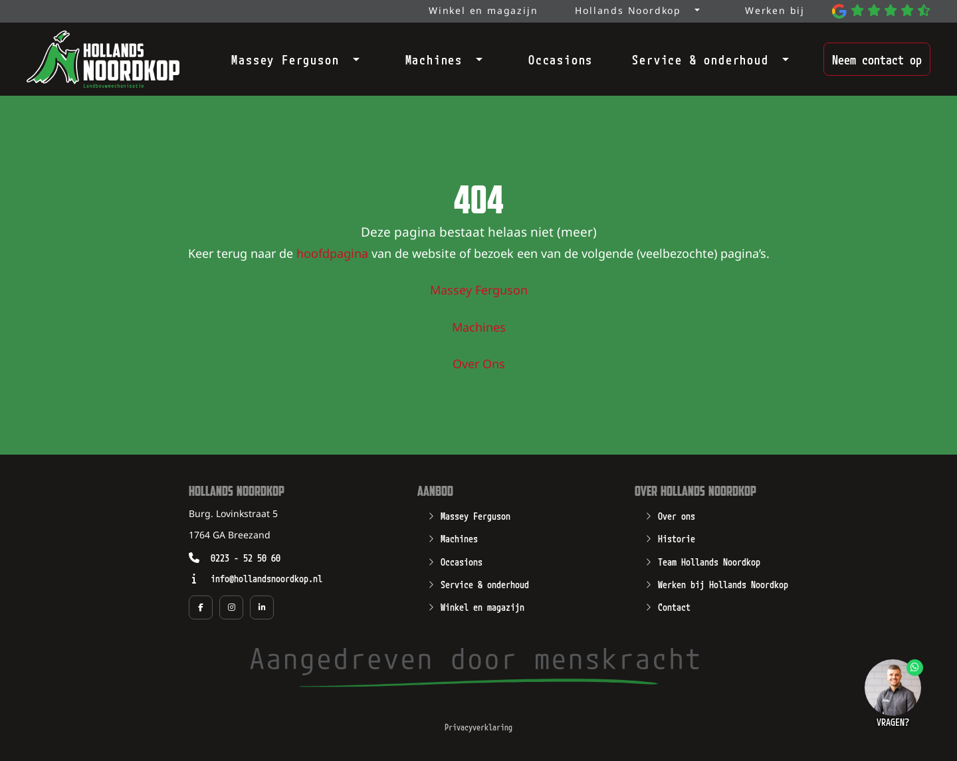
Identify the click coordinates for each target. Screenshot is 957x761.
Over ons (676, 515)
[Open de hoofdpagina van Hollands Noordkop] (103, 59)
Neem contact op (877, 59)
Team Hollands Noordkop (709, 561)
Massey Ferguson (285, 59)
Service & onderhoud (700, 59)
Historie (676, 537)
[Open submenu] (352, 56)
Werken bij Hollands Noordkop (723, 583)
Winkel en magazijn (482, 606)
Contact (674, 606)
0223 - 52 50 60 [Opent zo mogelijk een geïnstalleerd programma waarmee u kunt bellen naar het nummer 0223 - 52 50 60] (245, 557)
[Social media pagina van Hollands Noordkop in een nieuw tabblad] (200, 607)
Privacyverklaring (478, 726)
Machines (434, 59)
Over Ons (479, 365)
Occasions (560, 59)
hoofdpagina (332, 254)
